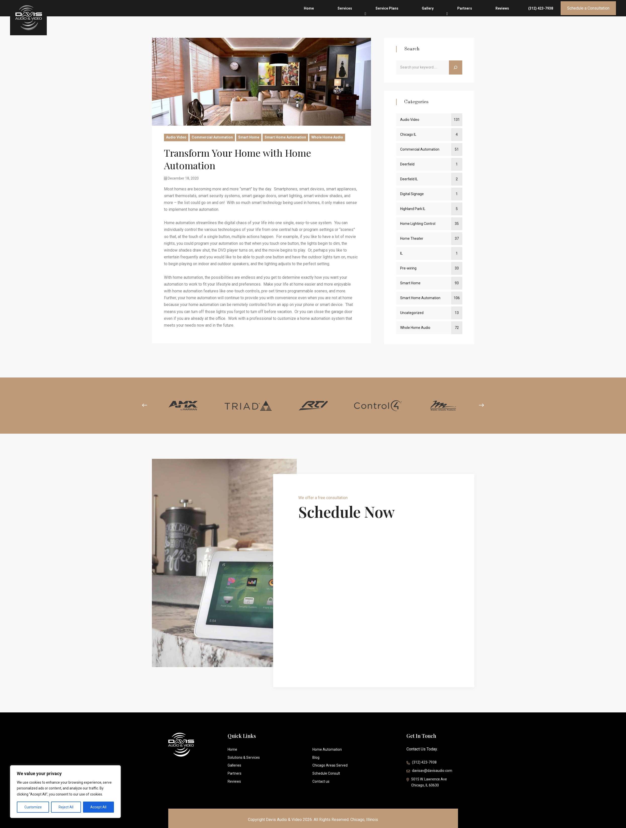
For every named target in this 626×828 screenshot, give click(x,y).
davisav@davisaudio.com (429, 771)
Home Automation (327, 749)
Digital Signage (412, 194)
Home (386, 14)
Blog (315, 757)
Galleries (234, 765)
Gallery (465, 13)
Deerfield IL (409, 179)
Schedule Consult (326, 773)
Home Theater (411, 238)
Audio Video (176, 137)
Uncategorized (412, 313)
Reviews (512, 14)
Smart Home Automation (285, 137)
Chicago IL (408, 134)
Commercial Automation (212, 137)
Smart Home (248, 137)
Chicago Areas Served (330, 765)
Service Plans (437, 14)
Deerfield (407, 164)
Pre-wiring (408, 268)
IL (401, 253)
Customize (33, 807)
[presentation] (140, 405)
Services (408, 13)
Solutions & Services (244, 757)
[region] (65, 791)
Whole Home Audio (327, 137)
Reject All (66, 807)
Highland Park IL (412, 209)
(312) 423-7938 (540, 14)
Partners (488, 14)
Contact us (320, 781)
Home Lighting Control (417, 224)
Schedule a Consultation (588, 14)
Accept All (98, 807)
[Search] (455, 67)
